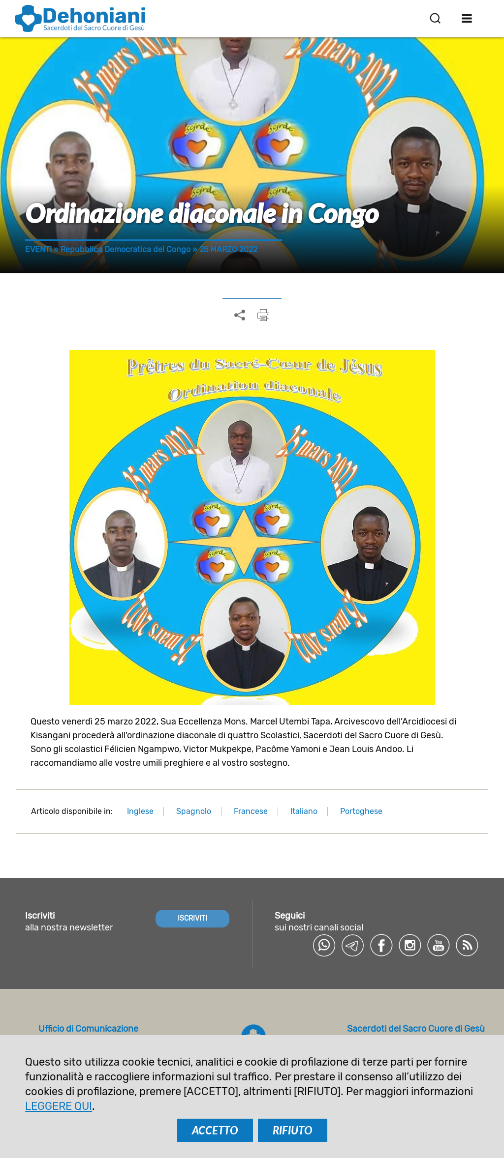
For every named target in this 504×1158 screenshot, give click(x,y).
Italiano (303, 811)
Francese (251, 811)
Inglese (140, 811)
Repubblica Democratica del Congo (125, 249)
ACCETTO (215, 1130)
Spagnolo (193, 811)
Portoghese (361, 811)
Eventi (38, 249)
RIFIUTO (293, 1130)
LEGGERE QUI (58, 1106)
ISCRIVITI (192, 918)
